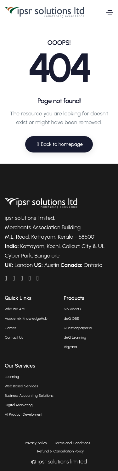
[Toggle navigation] (109, 12)
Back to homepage (60, 144)
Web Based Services (21, 386)
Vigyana (70, 347)
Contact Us (14, 337)
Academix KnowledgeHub (26, 318)
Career (10, 328)
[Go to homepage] (44, 12)
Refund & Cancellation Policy (60, 451)
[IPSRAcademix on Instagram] (38, 278)
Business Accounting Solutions (29, 395)
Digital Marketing (19, 405)
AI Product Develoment (23, 414)
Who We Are (15, 309)
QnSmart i (72, 309)
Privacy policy (36, 443)
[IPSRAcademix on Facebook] (14, 278)
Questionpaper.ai (78, 328)
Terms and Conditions (72, 443)
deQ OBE (71, 318)
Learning (12, 376)
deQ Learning (75, 337)
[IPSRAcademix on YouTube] (21, 278)
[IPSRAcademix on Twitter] (30, 278)
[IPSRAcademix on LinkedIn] (6, 278)
